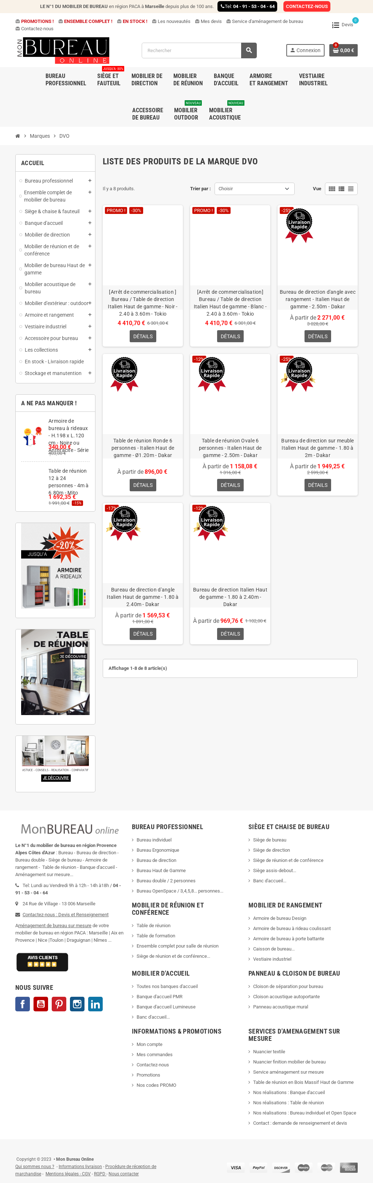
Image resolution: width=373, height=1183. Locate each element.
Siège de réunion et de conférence (288, 860)
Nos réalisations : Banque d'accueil (289, 1092)
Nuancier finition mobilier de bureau (289, 1062)
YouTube (41, 1004)
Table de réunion (154, 925)
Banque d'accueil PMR (159, 996)
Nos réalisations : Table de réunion (288, 1102)
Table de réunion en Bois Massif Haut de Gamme (303, 1082)
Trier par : (200, 188)
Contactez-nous (34, 28)
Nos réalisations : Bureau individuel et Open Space (304, 1113)
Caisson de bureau (272, 949)
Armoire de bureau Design (279, 918)
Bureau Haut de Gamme (161, 870)
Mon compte (149, 1044)
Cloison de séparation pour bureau (288, 986)
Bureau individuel (154, 840)
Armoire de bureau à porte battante (288, 938)
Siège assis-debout (273, 870)
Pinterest (59, 1004)
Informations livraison (80, 1166)
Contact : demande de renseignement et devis (300, 1123)
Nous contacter (124, 1173)
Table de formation (156, 935)
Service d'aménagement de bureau (264, 21)
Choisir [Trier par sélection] (226, 188)
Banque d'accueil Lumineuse (166, 1007)
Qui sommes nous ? (34, 1166)
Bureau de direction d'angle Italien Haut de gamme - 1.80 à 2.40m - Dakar (142, 597)
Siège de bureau (269, 840)
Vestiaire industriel (272, 959)
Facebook (22, 1004)
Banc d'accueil (268, 880)
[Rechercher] (199, 50)
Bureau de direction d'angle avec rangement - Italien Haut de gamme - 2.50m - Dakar (318, 299)
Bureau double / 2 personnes (166, 880)
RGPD (99, 1173)
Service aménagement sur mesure (288, 1072)
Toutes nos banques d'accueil (168, 986)
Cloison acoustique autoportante (286, 996)
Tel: (247, 6)
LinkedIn (95, 1004)
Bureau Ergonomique (158, 850)
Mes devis (208, 21)
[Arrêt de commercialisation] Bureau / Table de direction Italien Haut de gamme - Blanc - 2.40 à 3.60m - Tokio (230, 303)
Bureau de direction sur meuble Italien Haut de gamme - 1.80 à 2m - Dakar (317, 448)
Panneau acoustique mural (280, 1007)
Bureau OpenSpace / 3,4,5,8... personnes (178, 891)
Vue (317, 188)
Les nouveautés (171, 21)
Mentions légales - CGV (68, 1173)
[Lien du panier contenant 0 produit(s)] (343, 50)
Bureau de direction (156, 860)
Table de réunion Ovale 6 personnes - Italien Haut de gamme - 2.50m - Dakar (230, 448)
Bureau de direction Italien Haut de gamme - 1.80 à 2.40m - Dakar (230, 597)
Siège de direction (271, 850)
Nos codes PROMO (156, 1085)
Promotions (148, 1075)
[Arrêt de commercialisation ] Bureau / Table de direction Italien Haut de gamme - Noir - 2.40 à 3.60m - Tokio (142, 303)
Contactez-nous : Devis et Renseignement (66, 914)
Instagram (77, 1004)
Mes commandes (155, 1054)
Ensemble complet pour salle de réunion (178, 946)
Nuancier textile (269, 1051)
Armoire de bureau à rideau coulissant (292, 928)
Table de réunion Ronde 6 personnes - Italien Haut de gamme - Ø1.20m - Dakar (142, 448)
